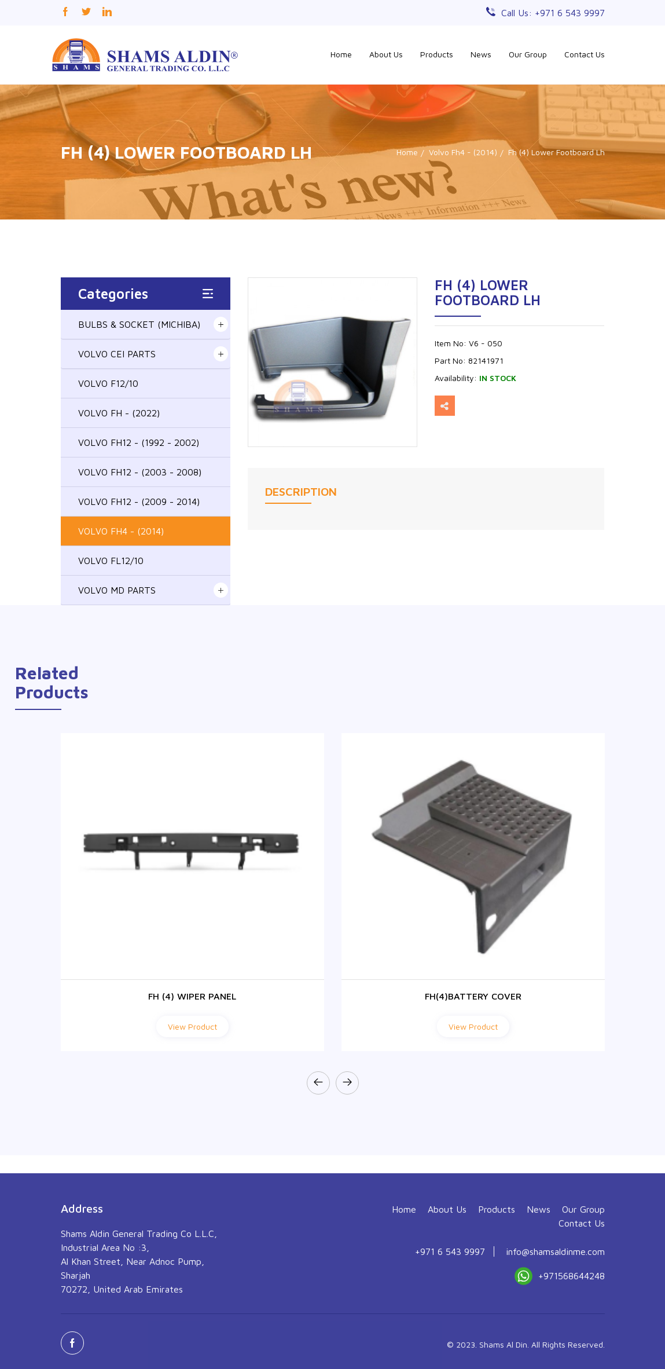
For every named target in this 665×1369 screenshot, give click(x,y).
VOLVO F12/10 (108, 383)
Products (436, 54)
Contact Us (584, 54)
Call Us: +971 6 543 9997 (553, 13)
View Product (192, 1026)
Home (341, 54)
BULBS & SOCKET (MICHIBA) (139, 324)
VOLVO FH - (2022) (119, 413)
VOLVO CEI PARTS (117, 354)
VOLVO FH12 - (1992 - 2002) (138, 442)
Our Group (528, 54)
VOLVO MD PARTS (117, 590)
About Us (386, 54)
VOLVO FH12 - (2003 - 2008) (139, 472)
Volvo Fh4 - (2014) (463, 152)
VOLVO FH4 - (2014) (121, 531)
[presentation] (318, 1083)
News (481, 54)
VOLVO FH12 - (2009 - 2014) (139, 501)
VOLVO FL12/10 (111, 560)
